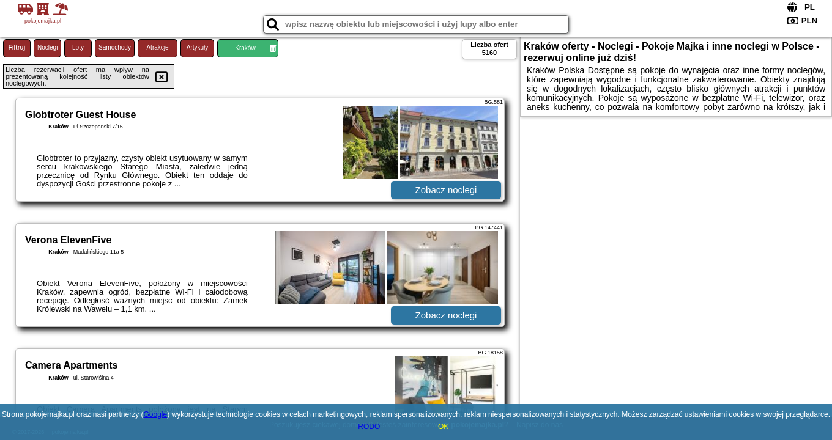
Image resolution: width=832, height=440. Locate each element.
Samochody (114, 47)
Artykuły (198, 47)
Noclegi (47, 47)
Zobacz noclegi (446, 190)
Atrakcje (157, 47)
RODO (369, 426)
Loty (78, 47)
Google (155, 414)
